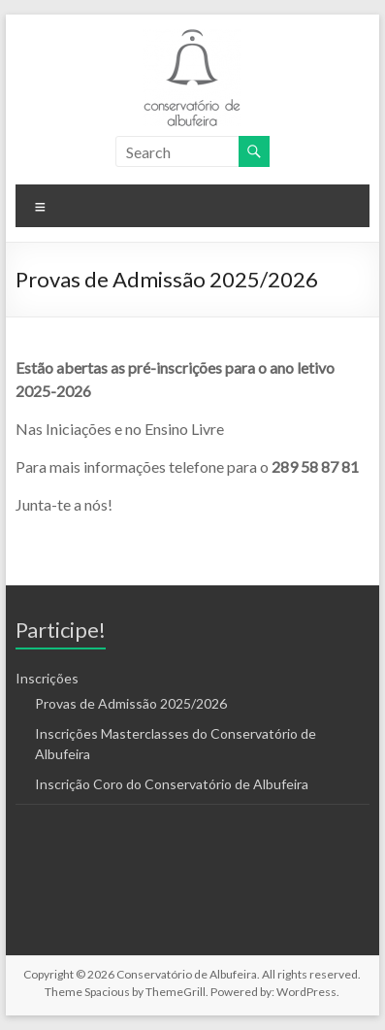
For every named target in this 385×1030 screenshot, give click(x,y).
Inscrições (47, 678)
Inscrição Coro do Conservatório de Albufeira (171, 784)
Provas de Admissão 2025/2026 (131, 703)
